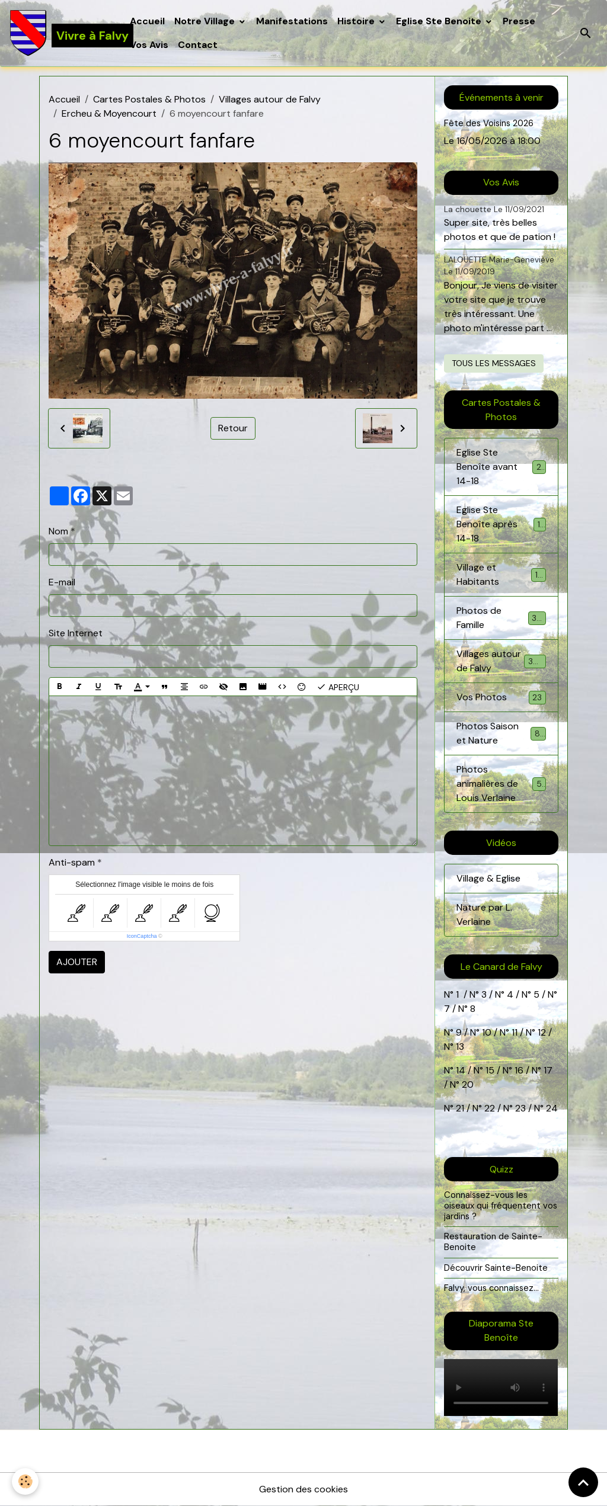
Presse (519, 21)
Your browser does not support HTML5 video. (501, 1387)
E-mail (62, 582)
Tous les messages (494, 363)
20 (466, 1084)
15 (490, 1070)
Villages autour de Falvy (270, 99)
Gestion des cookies (303, 1489)
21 (461, 1108)
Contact (198, 45)
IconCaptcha (142, 936)
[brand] (62, 33)
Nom (58, 531)
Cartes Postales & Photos (149, 99)
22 (488, 1108)
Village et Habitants (500, 574)
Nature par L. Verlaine (484, 914)
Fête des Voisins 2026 (488, 123)
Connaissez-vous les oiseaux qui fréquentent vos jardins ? (500, 1205)
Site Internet (76, 633)
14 (460, 1070)
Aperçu (338, 687)
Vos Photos (500, 697)
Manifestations (292, 21)
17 (548, 1070)
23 (520, 1108)
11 (513, 1032)
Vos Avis (149, 45)
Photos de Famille (500, 617)
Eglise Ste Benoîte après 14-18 (500, 524)
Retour (233, 428)
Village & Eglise (488, 878)
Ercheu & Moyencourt (109, 113)
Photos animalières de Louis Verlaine (502, 783)
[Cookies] (25, 1481)
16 (519, 1070)
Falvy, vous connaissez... (491, 1288)
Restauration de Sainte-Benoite (493, 1242)
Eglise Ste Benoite (440, 21)
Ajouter (76, 962)
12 (543, 1032)
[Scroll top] (583, 1482)
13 (460, 1046)
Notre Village (205, 21)
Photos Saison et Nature (500, 733)
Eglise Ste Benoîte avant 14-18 (500, 466)
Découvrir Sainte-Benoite (496, 1268)
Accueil (147, 21)
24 (551, 1108)
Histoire (357, 21)
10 (485, 1032)
